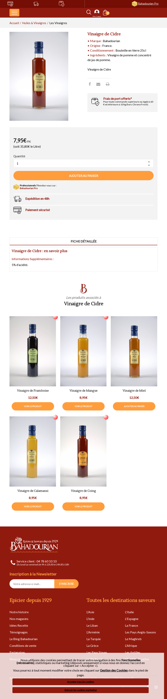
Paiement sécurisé (37, 210)
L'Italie (129, 612)
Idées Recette (18, 625)
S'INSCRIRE (66, 583)
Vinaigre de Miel (134, 391)
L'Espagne (131, 619)
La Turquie (93, 639)
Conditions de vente (22, 645)
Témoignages (18, 632)
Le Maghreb (133, 639)
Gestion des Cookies (114, 670)
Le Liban (92, 625)
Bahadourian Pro (148, 3)
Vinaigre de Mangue (83, 391)
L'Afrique (131, 645)
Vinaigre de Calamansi (32, 491)
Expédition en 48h (37, 198)
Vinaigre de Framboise (33, 391)
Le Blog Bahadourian (23, 639)
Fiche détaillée (84, 241)
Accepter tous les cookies (80, 681)
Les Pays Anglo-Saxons (140, 632)
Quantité (19, 156)
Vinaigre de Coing (83, 491)
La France (131, 625)
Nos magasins (18, 619)
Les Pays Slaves (96, 652)
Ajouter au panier (83, 175)
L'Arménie (93, 632)
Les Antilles (132, 652)
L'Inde (90, 619)
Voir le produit (33, 406)
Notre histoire (19, 612)
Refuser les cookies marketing (81, 690)
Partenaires (17, 652)
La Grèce (92, 645)
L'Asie (90, 612)
